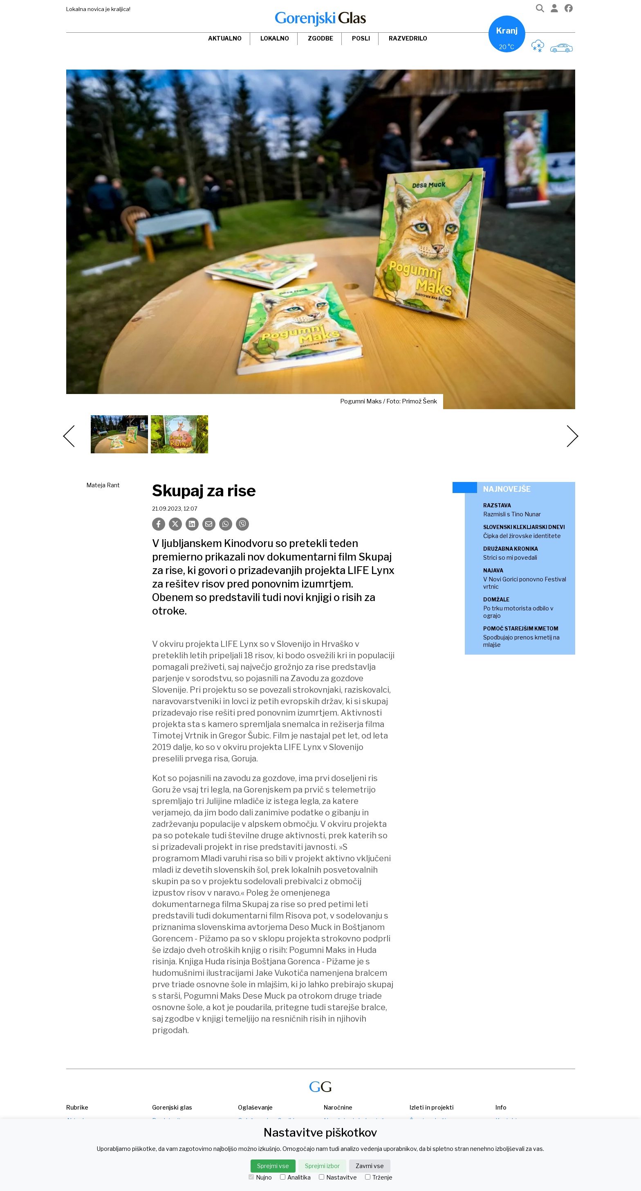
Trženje (378, 1177)
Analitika (295, 1177)
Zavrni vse (370, 1165)
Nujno (260, 1177)
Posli (361, 38)
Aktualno (225, 38)
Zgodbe (320, 38)
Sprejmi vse (273, 1165)
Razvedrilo (408, 38)
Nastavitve (338, 1177)
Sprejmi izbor (322, 1165)
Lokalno (274, 38)
